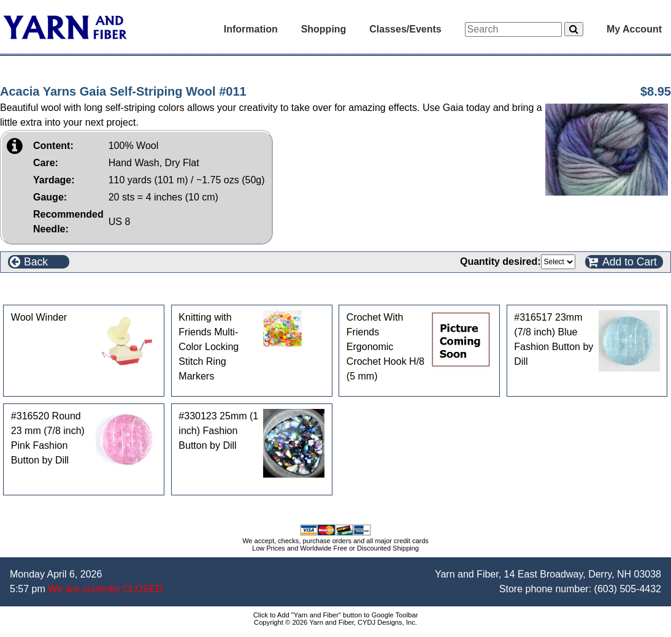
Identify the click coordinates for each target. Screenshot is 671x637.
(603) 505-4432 (627, 589)
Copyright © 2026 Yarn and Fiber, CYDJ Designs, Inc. (335, 622)
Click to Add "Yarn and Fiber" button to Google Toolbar (335, 615)
